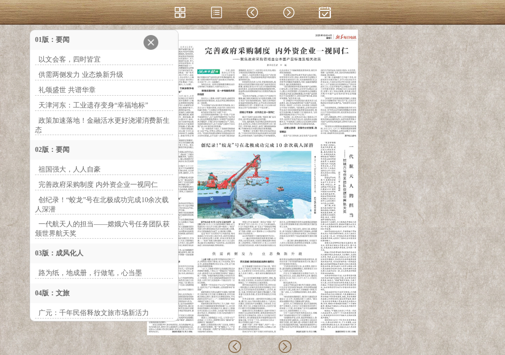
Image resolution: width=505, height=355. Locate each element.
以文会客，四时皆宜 (69, 59)
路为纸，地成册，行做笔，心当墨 (90, 273)
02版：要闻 (52, 149)
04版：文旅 (52, 293)
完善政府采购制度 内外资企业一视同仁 (98, 184)
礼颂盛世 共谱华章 (67, 90)
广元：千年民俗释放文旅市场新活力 (93, 313)
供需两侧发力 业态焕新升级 (80, 74)
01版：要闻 (52, 39)
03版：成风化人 (59, 253)
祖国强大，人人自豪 (69, 169)
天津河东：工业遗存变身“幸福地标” (93, 105)
